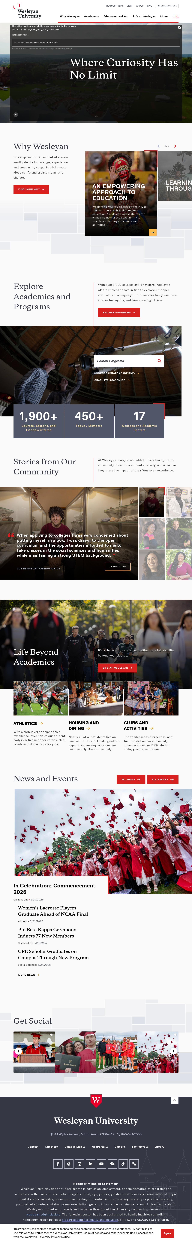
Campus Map (73, 1146)
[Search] (159, 360)
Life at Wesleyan (144, 16)
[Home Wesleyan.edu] (33, 13)
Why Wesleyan (70, 16)
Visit (130, 5)
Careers (120, 1146)
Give (149, 5)
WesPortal (98, 1146)
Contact (33, 1146)
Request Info (114, 5)
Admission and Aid (116, 16)
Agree (167, 1233)
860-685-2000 (131, 1134)
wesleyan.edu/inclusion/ (43, 1214)
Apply (139, 5)
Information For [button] (167, 5)
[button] (174, 15)
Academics (91, 16)
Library (159, 1146)
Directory (51, 1146)
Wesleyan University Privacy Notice (47, 1237)
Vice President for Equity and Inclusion (90, 1219)
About (164, 16)
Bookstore (138, 1146)
